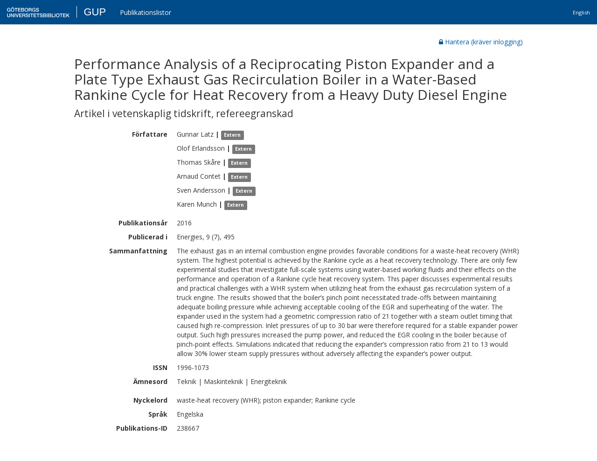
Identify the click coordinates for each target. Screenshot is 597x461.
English (581, 12)
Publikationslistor (145, 12)
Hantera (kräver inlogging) (481, 41)
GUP (94, 12)
